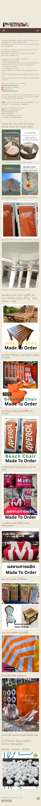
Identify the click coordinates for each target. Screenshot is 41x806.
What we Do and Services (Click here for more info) (17, 125)
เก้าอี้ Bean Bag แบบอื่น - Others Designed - (16, 742)
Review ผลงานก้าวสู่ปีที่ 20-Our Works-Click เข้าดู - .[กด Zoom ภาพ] (19, 298)
